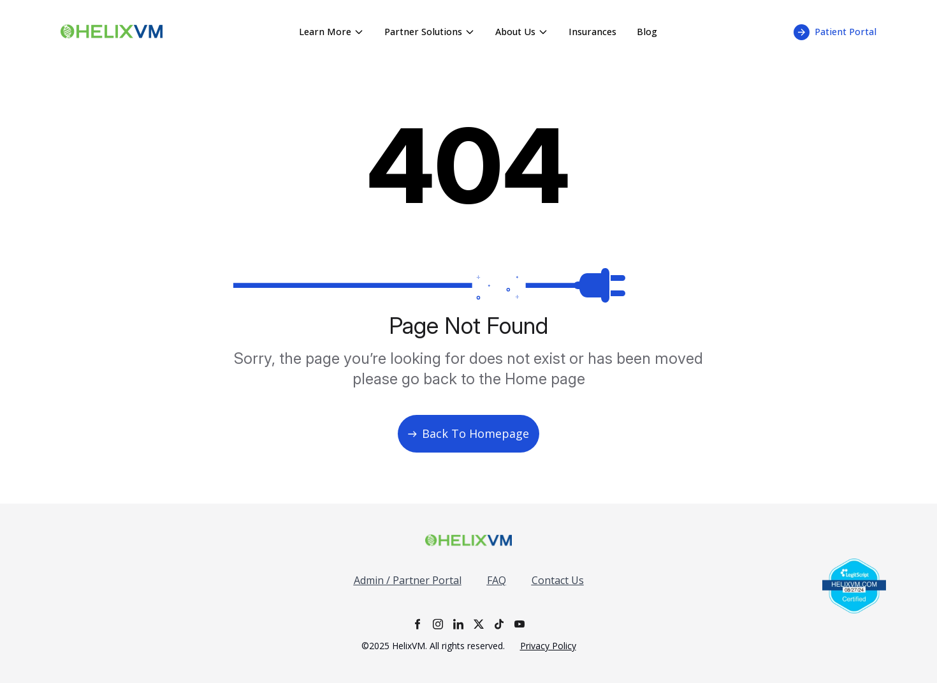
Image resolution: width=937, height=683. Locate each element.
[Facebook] (417, 623)
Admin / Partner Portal (407, 580)
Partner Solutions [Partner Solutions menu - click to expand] (429, 32)
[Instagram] (438, 623)
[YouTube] (519, 623)
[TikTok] (499, 623)
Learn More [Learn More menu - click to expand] (331, 32)
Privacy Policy (548, 646)
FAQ (496, 580)
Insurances (592, 32)
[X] (478, 623)
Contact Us (558, 580)
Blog (647, 32)
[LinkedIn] (458, 623)
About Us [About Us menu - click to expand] (521, 32)
